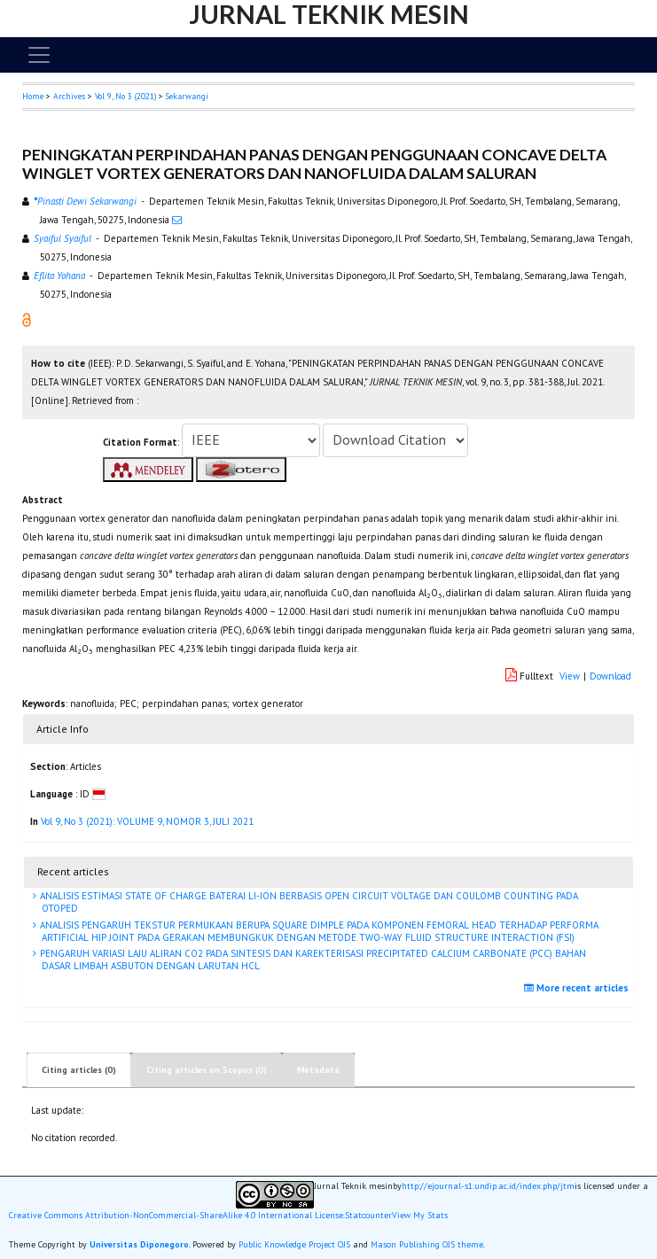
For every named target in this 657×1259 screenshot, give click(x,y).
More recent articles (578, 988)
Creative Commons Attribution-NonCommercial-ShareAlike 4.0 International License (176, 1215)
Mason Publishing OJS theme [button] (427, 1244)
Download (610, 676)
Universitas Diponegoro (139, 1244)
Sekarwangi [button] (187, 96)
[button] (26, 319)
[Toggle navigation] (39, 55)
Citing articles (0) (79, 1070)
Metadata (318, 1070)
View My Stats (420, 1215)
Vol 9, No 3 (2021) (125, 96)
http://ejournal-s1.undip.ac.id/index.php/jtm (488, 1186)
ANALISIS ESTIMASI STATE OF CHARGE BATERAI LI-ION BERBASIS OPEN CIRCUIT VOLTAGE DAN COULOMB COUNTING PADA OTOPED (307, 902)
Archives (69, 96)
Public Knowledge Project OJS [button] (294, 1244)
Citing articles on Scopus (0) (206, 1070)
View (569, 676)
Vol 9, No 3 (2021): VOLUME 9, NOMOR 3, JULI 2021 (147, 821)
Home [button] (32, 96)
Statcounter (368, 1215)
